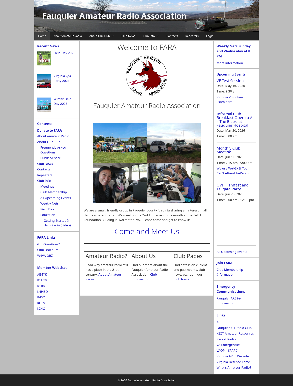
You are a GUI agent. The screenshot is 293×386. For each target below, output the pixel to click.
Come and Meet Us (147, 231)
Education (47, 215)
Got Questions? (48, 244)
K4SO (41, 297)
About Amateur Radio (68, 36)
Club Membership (53, 192)
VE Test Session (230, 80)
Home (42, 36)
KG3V (41, 303)
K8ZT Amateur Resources (235, 333)
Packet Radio (226, 339)
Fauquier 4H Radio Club (234, 328)
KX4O (41, 308)
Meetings (47, 186)
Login (209, 36)
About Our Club (103, 36)
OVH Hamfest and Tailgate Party (233, 186)
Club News (128, 36)
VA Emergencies (228, 345)
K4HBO (42, 291)
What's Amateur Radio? (234, 367)
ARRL (220, 322)
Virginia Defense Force (233, 362)
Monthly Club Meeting (228, 149)
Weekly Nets (49, 203)
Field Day (47, 209)
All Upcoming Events (55, 198)
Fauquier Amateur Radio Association (114, 16)
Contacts (172, 36)
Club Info (153, 36)
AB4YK (42, 274)
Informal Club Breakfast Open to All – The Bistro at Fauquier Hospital (235, 119)
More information (230, 63)
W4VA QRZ (45, 255)
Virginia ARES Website (233, 356)
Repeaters (192, 36)
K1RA (41, 286)
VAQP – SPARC (227, 350)
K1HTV (42, 280)
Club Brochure (47, 250)
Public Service (50, 158)
